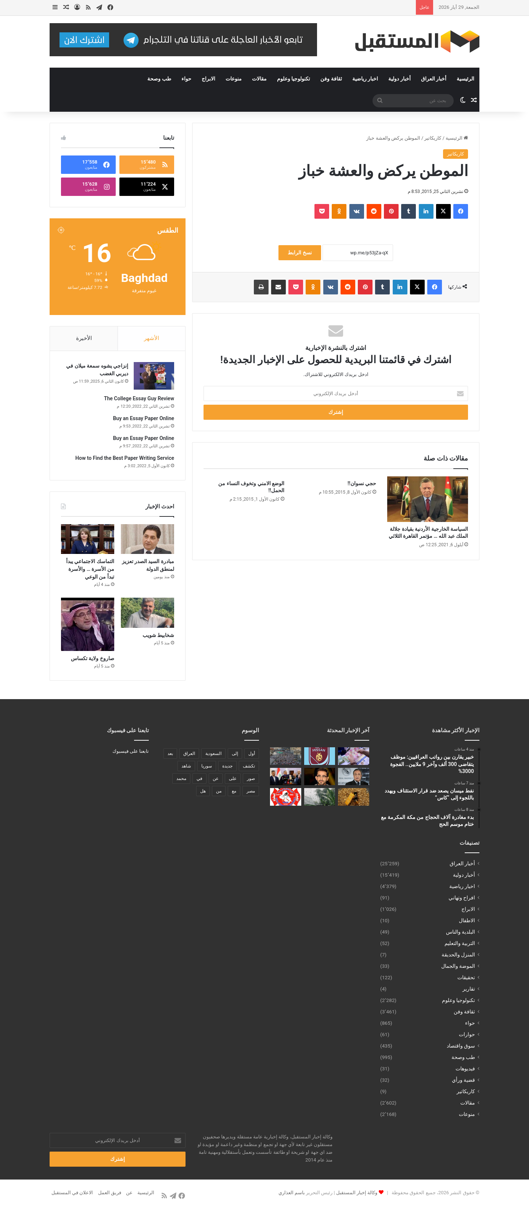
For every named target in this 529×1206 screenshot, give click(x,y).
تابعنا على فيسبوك (130, 751)
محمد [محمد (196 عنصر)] (181, 778)
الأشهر (151, 338)
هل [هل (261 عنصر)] (203, 791)
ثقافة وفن (331, 79)
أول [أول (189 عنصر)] (251, 753)
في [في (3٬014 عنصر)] (199, 778)
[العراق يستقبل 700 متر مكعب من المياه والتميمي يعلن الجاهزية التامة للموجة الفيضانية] (285, 776)
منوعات (234, 79)
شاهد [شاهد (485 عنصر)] (186, 766)
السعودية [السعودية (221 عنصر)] (213, 753)
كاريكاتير (432, 138)
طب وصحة (159, 79)
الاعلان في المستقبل (72, 1192)
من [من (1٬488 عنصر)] (219, 791)
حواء (186, 79)
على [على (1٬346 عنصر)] (233, 778)
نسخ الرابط (300, 252)
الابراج (208, 79)
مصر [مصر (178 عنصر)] (250, 791)
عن (129, 1192)
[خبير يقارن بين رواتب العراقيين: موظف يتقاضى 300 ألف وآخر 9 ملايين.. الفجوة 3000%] (353, 756)
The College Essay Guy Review (139, 398)
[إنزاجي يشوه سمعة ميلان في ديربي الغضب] (154, 376)
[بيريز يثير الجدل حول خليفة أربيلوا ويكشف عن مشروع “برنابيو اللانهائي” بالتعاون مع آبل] (353, 776)
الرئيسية (465, 79)
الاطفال (467, 920)
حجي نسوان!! (362, 483)
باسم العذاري (291, 1192)
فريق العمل (109, 1192)
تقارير (469, 989)
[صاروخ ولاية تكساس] (87, 624)
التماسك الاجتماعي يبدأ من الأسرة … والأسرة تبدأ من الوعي (90, 569)
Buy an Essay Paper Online (143, 418)
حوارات (467, 1034)
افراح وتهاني (462, 898)
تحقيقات (466, 977)
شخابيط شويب (158, 635)
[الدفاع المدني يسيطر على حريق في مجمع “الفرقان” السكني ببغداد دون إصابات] (285, 797)
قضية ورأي (463, 1080)
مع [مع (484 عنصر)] (234, 791)
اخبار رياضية (365, 79)
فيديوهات (465, 1068)
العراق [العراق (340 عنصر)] (189, 753)
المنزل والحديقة (458, 955)
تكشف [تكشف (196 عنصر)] (249, 766)
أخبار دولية (399, 79)
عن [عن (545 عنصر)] (216, 778)
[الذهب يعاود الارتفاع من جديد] (353, 797)
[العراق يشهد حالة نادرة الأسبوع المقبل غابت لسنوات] (319, 797)
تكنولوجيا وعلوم (293, 79)
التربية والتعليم (460, 943)
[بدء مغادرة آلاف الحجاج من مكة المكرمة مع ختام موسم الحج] (285, 756)
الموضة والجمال (458, 966)
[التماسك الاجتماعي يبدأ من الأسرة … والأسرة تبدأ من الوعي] (87, 539)
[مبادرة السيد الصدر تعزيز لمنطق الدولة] (147, 539)
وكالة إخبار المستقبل (356, 1192)
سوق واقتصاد (461, 1046)
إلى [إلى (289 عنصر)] (235, 753)
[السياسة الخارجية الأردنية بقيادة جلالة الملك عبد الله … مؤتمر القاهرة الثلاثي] (427, 499)
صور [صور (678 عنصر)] (251, 778)
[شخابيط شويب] (147, 613)
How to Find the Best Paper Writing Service (124, 458)
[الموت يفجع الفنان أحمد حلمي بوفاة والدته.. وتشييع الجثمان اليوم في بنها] (319, 776)
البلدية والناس (460, 932)
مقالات (259, 79)
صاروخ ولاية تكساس (92, 658)
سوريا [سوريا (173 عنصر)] (206, 766)
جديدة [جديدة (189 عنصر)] (227, 766)
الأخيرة (84, 338)
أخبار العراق (433, 79)
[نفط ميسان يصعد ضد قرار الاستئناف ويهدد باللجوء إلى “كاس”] (319, 756)
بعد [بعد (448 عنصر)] (170, 753)
